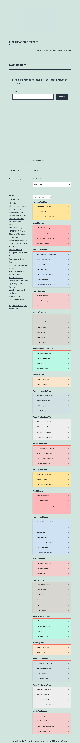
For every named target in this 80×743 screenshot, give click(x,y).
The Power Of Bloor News (18, 281)
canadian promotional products (44, 284)
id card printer (39, 264)
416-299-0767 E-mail (43, 50)
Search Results (14, 274)
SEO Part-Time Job (16, 278)
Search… (15, 91)
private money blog (40, 233)
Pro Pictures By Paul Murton (43, 395)
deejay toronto (39, 306)
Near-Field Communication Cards (44, 254)
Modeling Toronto (40, 384)
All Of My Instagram (40, 411)
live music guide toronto (41, 358)
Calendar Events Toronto (18, 215)
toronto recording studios (42, 295)
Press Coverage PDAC (17, 271)
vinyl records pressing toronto (43, 448)
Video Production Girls (41, 427)
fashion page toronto (41, 379)
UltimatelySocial (60, 741)
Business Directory (16, 212)
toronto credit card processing (43, 238)
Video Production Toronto (42, 422)
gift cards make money (41, 228)
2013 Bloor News (15, 200)
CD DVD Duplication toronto (43, 453)
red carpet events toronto (42, 353)
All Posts (68, 50)
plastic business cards (41, 259)
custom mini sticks (40, 279)
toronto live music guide (41, 301)
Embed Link (13, 246)
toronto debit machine (41, 243)
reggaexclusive (39, 337)
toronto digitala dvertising (42, 432)
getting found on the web (42, 206)
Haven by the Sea (15, 250)
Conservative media (16, 219)
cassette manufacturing (41, 463)
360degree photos (40, 406)
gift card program (40, 269)
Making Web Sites (40, 212)
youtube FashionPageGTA (42, 437)
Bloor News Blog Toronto (23, 42)
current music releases (41, 317)
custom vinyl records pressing (43, 458)
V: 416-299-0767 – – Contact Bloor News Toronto (16, 299)
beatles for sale (39, 327)
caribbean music (39, 322)
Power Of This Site (58, 50)
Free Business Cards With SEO (43, 217)
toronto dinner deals (40, 368)
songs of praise (39, 342)
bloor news (38, 363)
